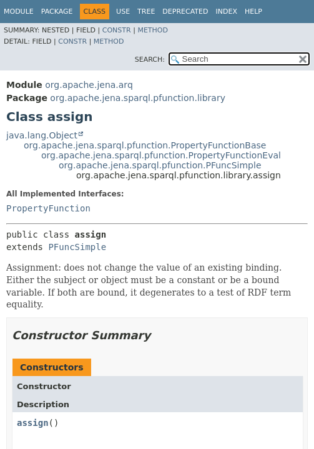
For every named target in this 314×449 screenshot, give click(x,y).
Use (123, 11)
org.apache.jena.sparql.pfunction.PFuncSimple (160, 165)
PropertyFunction (48, 208)
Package (57, 11)
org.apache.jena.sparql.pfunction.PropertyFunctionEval (161, 155)
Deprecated (185, 11)
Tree (146, 11)
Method (152, 30)
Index (226, 11)
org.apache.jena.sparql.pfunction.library (137, 98)
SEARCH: (150, 60)
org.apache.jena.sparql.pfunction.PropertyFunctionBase (145, 145)
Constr (116, 30)
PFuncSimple (77, 247)
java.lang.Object (41, 135)
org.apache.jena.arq (88, 85)
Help (253, 11)
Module (19, 11)
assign (33, 423)
